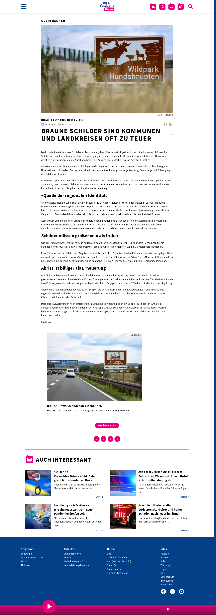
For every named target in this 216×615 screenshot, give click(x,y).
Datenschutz (167, 576)
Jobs (163, 561)
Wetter (67, 557)
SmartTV (111, 565)
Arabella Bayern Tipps (76, 561)
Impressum (166, 580)
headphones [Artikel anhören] (165, 124)
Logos (163, 569)
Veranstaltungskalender (77, 565)
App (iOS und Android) (119, 561)
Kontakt (164, 553)
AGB (162, 573)
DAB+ (110, 553)
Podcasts (26, 561)
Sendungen (27, 553)
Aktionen (25, 565)
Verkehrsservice (72, 553)
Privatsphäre (167, 584)
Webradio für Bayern (118, 557)
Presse (164, 557)
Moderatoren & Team (32, 557)
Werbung (165, 565)
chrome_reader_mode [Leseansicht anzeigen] (170, 124)
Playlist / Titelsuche (117, 573)
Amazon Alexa (114, 569)
